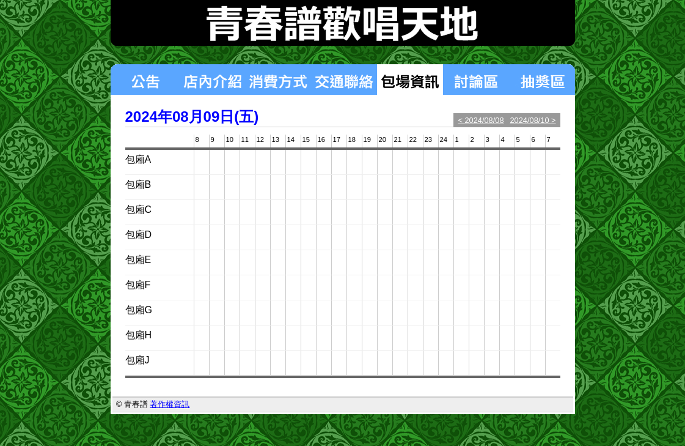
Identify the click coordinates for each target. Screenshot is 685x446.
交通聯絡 (344, 79)
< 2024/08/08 (481, 120)
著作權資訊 (169, 404)
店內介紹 (212, 79)
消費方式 (278, 79)
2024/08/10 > (533, 120)
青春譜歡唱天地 (343, 23)
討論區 (476, 79)
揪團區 (542, 79)
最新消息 (145, 79)
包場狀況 (410, 79)
